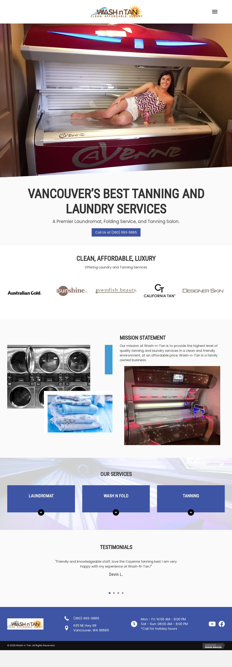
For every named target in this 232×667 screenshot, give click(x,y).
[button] (116, 232)
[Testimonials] (116, 574)
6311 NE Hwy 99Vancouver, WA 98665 (91, 628)
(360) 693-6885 (86, 618)
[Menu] (215, 12)
